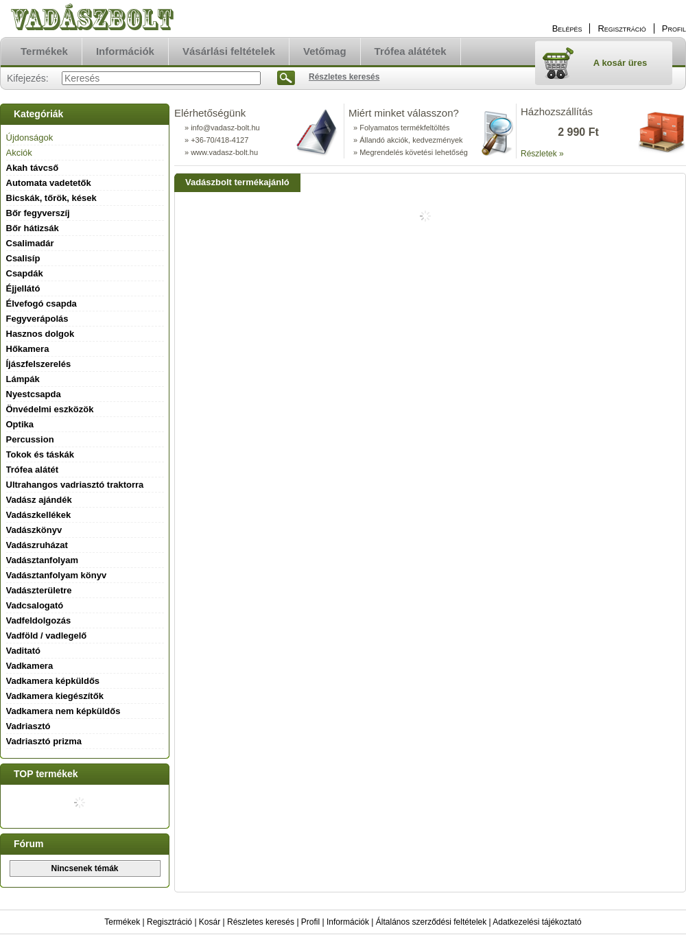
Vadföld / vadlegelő (46, 635)
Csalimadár (30, 243)
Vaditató (23, 650)
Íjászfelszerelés (38, 364)
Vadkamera (30, 666)
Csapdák (24, 273)
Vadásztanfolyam (42, 560)
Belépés (567, 28)
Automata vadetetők (48, 183)
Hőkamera (27, 349)
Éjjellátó (23, 288)
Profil (310, 922)
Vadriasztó (28, 726)
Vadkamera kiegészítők (55, 696)
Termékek (122, 922)
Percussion (30, 439)
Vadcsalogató (35, 605)
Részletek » (542, 153)
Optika (20, 424)
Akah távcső (32, 168)
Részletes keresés (260, 922)
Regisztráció (169, 922)
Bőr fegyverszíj (38, 213)
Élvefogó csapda (41, 303)
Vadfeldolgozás (38, 620)
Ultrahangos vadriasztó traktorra (75, 484)
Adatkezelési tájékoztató (537, 922)
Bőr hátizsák (32, 228)
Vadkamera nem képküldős (63, 711)
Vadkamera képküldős (53, 681)
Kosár (209, 922)
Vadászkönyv (34, 530)
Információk (348, 922)
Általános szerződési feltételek (431, 922)
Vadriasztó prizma (44, 741)
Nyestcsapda (33, 394)
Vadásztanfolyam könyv (56, 575)
